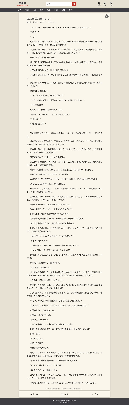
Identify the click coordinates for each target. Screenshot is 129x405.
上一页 (34, 394)
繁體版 (67, 402)
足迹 (110, 4)
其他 (70, 10)
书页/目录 (64, 394)
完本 (104, 4)
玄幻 (27, 10)
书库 (98, 4)
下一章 (95, 394)
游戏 (63, 10)
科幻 (56, 10)
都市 (41, 10)
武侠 (34, 10)
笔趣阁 (56, 400)
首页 (19, 10)
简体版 (62, 402)
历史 (48, 10)
